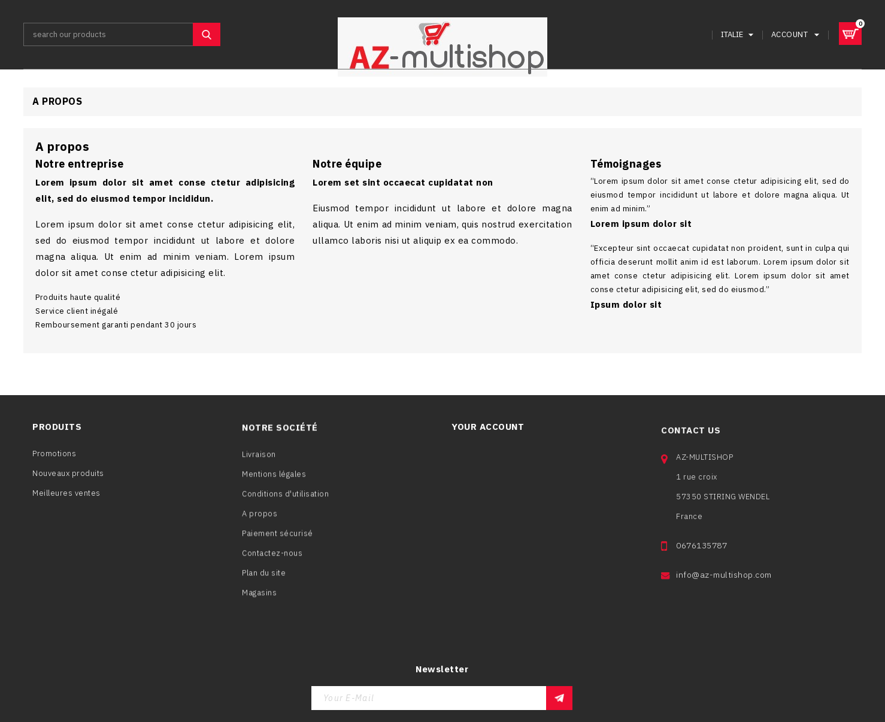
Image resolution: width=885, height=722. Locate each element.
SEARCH (206, 34)
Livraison (259, 459)
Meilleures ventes (66, 495)
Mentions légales (274, 479)
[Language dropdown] (739, 34)
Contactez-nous (272, 558)
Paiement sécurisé (277, 538)
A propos (259, 519)
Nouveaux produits (68, 476)
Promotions (54, 456)
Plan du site (264, 578)
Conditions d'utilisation (285, 499)
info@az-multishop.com (724, 584)
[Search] (121, 34)
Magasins (259, 598)
